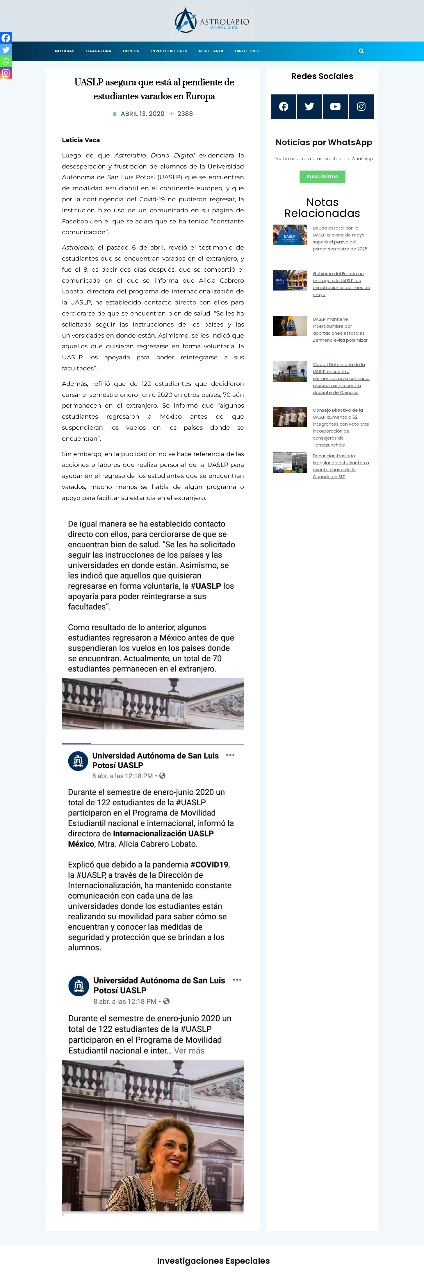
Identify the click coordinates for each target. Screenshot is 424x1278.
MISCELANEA (211, 51)
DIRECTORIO (247, 51)
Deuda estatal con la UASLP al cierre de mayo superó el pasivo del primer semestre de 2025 (340, 239)
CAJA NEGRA (98, 51)
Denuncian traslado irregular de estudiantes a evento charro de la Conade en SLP (341, 467)
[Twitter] (6, 49)
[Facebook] (6, 38)
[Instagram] (6, 73)
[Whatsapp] (6, 61)
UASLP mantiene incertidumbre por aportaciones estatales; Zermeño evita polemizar (340, 330)
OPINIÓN (131, 51)
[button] (361, 51)
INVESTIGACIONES (169, 51)
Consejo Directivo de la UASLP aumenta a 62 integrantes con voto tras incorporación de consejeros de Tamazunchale (341, 428)
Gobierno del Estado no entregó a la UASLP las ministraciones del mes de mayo (341, 284)
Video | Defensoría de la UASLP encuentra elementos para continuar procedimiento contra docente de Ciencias (341, 379)
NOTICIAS (64, 51)
